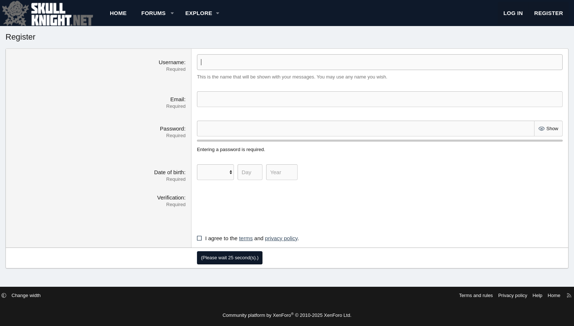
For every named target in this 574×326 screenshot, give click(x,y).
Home (167, 17)
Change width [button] (82, 295)
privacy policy (298, 245)
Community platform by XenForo (287, 315)
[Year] (298, 179)
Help (481, 295)
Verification (187, 205)
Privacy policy (456, 295)
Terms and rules (419, 295)
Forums (202, 17)
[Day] (266, 179)
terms (263, 245)
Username (188, 69)
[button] (221, 17)
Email (194, 106)
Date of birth (186, 179)
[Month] (231, 179)
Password (188, 136)
